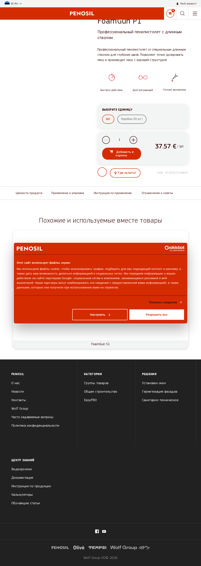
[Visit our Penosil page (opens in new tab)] (104, 531)
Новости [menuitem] (17, 392)
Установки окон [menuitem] (154, 383)
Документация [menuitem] (22, 478)
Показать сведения (163, 302)
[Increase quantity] (133, 141)
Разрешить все (156, 314)
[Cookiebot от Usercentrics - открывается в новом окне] (167, 249)
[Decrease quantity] (106, 141)
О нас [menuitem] (15, 383)
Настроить (100, 314)
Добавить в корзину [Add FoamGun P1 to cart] (124, 155)
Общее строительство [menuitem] (100, 392)
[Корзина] (170, 13)
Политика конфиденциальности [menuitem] (35, 426)
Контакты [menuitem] (18, 400)
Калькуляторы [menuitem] (22, 495)
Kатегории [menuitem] (93, 374)
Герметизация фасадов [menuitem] (159, 392)
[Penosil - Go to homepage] (82, 13)
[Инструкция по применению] (115, 194)
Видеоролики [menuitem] (21, 469)
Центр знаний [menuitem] (22, 460)
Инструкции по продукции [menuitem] (31, 486)
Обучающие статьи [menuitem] (25, 503)
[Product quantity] (119, 141)
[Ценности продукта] (31, 194)
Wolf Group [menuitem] (19, 409)
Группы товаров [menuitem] (96, 383)
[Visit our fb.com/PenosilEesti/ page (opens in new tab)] (97, 531)
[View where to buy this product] (125, 174)
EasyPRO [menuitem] (90, 400)
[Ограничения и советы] (159, 194)
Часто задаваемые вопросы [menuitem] (32, 417)
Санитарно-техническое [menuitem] (160, 400)
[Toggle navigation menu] (195, 13)
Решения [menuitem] (149, 374)
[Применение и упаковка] (69, 194)
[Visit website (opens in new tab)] (79, 547)
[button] (13, 3)
